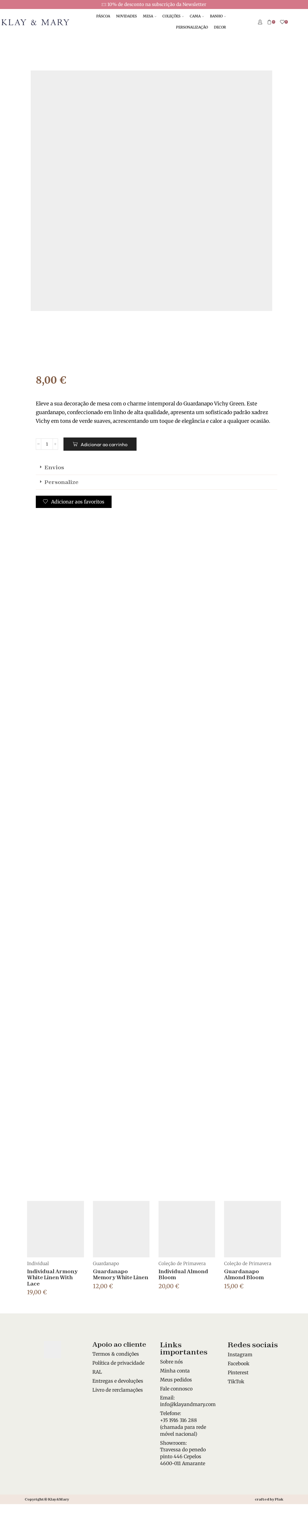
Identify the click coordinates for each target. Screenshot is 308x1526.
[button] (156, 467)
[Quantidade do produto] (47, 444)
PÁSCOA (103, 16)
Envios (54, 467)
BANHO (218, 16)
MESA (149, 16)
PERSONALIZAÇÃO (192, 27)
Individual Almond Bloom (183, 1274)
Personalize (62, 482)
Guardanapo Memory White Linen (120, 1274)
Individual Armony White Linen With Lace (52, 1277)
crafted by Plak (269, 1499)
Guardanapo (106, 1263)
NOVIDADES (126, 16)
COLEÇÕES (173, 16)
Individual (38, 1263)
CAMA (197, 16)
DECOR (220, 27)
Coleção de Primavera (182, 1263)
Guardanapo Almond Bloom (244, 1274)
